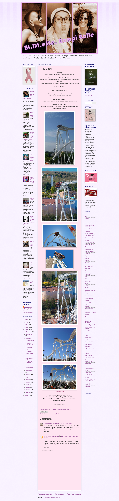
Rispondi (46, 431)
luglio (28, 377)
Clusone (87, 247)
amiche (87, 218)
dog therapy (88, 256)
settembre (29, 370)
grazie (87, 293)
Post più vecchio (74, 494)
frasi (86, 283)
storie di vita (89, 374)
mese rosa (88, 337)
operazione (88, 344)
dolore (87, 258)
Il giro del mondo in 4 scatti (32, 157)
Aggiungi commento (46, 450)
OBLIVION (29, 356)
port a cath (88, 355)
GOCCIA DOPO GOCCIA (90, 290)
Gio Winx (88, 288)
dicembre (29, 332)
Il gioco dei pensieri (29, 350)
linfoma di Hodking (88, 321)
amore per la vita (90, 220)
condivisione (89, 249)
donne (87, 260)
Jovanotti (88, 302)
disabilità (87, 253)
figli (86, 276)
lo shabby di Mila (90, 325)
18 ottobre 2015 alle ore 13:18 (62, 423)
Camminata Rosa (90, 238)
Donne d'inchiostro (88, 263)
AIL (86, 216)
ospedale (87, 346)
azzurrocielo (47, 423)
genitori (87, 285)
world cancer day (90, 389)
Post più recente (45, 494)
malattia (87, 330)
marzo (28, 387)
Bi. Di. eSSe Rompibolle (51, 436)
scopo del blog (89, 368)
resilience (88, 363)
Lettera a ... (32, 263)
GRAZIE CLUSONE (32, 244)
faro (86, 270)
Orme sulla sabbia (32, 282)
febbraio (29, 389)
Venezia (87, 386)
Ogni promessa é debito (32, 114)
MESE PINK (29, 365)
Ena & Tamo (29, 353)
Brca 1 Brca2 (89, 233)
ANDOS (87, 223)
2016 (26, 327)
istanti (87, 300)
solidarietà (88, 372)
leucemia (87, 314)
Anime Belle (32, 198)
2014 (26, 395)
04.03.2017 (89, 214)
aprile (28, 384)
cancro (87, 240)
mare (86, 335)
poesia (87, 353)
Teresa (87, 377)
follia (57, 414)
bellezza (87, 231)
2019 (26, 319)
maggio (28, 382)
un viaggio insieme (88, 383)
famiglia (87, 268)
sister (86, 370)
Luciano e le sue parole (90, 327)
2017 (26, 324)
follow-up (88, 281)
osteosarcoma (89, 348)
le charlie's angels (90, 312)
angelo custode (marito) (89, 226)
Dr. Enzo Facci (89, 266)
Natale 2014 (89, 342)
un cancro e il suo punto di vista (90, 380)
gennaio (28, 392)
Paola (86, 351)
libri (86, 316)
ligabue (87, 319)
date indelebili (89, 251)
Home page (59, 494)
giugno (28, 379)
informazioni (89, 298)
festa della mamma (88, 273)
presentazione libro (89, 358)
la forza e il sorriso (88, 305)
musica (87, 339)
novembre (29, 334)
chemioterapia (89, 244)
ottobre (28, 338)
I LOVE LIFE (89, 296)
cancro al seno (51, 414)
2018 (26, 322)
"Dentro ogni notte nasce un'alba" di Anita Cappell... (30, 344)
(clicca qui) (88, 95)
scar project (88, 366)
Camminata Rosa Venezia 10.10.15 (29, 360)
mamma (87, 333)
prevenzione (88, 361)
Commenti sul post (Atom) (52, 497)
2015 (26, 329)
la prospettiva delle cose (89, 309)
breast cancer (89, 235)
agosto (28, 374)
